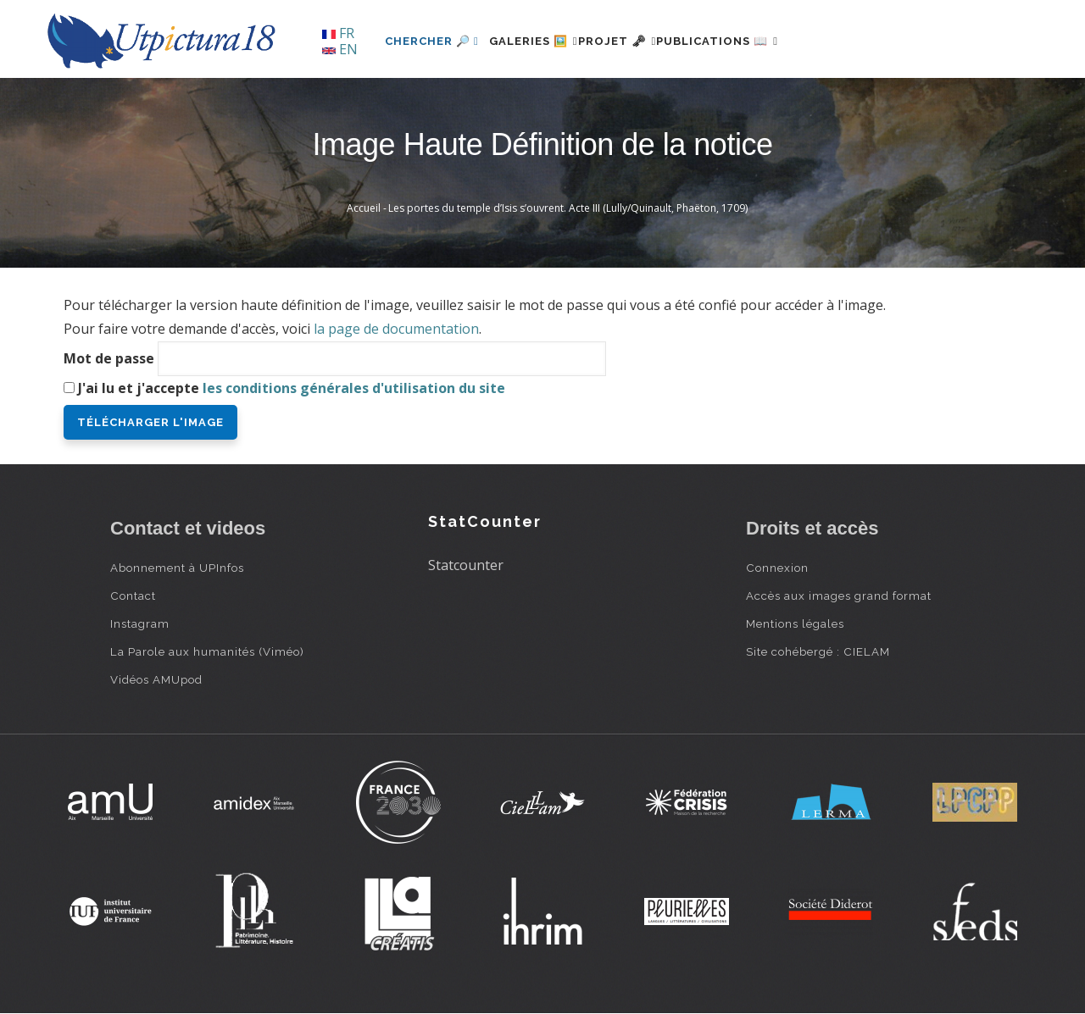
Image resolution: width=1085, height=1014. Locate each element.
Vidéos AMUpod (156, 679)
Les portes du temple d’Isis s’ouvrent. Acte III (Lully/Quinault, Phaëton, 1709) (568, 208)
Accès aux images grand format (839, 595)
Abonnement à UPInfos (177, 567)
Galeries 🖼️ (543, 41)
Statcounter (466, 565)
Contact (133, 595)
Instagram (140, 623)
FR (338, 33)
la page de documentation (396, 328)
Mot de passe (109, 358)
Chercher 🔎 (432, 41)
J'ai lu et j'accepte (291, 388)
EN (340, 49)
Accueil (364, 208)
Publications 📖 (768, 41)
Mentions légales (795, 623)
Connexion (777, 567)
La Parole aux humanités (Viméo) (207, 651)
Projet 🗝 (648, 41)
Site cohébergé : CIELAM (818, 651)
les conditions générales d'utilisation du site (354, 388)
